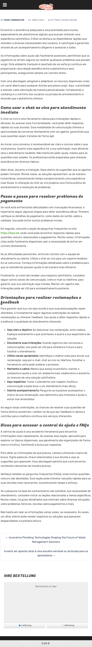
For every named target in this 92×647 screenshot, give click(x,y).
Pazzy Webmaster (14, 20)
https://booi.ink (10, 233)
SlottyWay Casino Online (62, 20)
